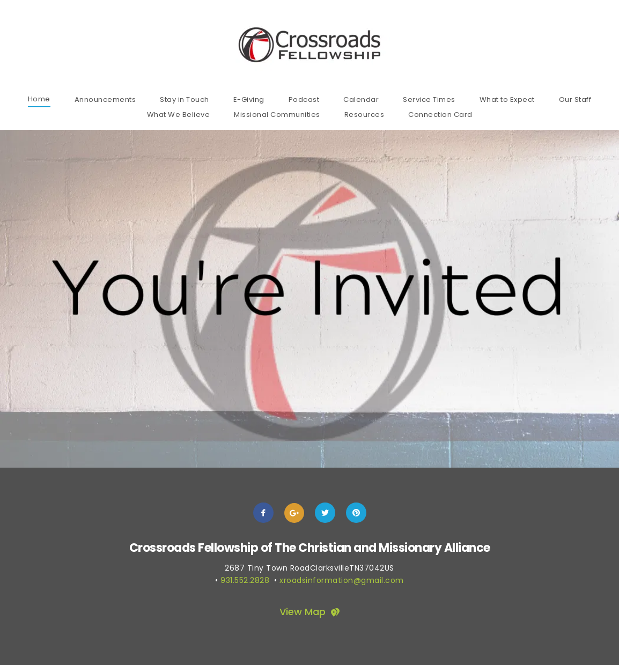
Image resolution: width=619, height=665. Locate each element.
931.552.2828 (244, 580)
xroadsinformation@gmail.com (341, 580)
